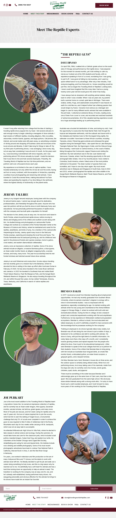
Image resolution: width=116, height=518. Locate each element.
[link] (25, 14)
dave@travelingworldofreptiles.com (77, 498)
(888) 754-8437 (24, 5)
